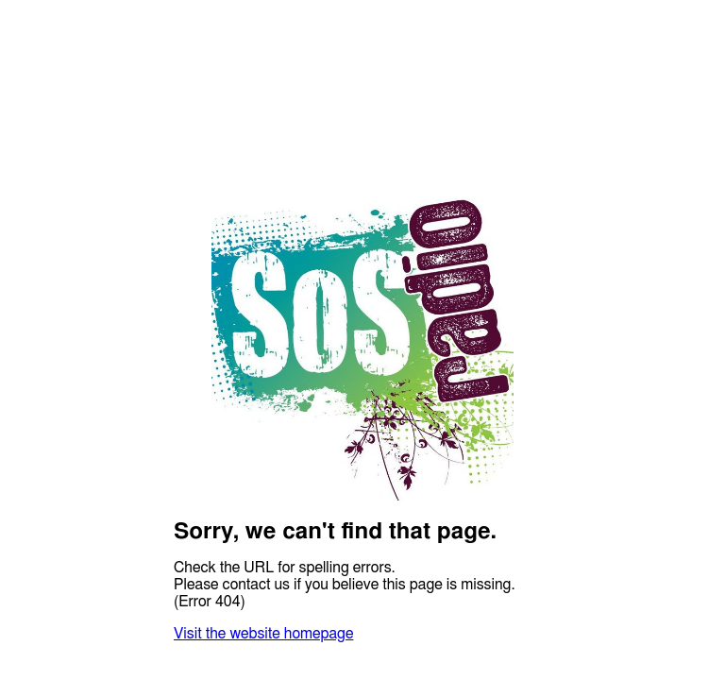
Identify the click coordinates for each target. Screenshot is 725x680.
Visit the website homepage (263, 633)
